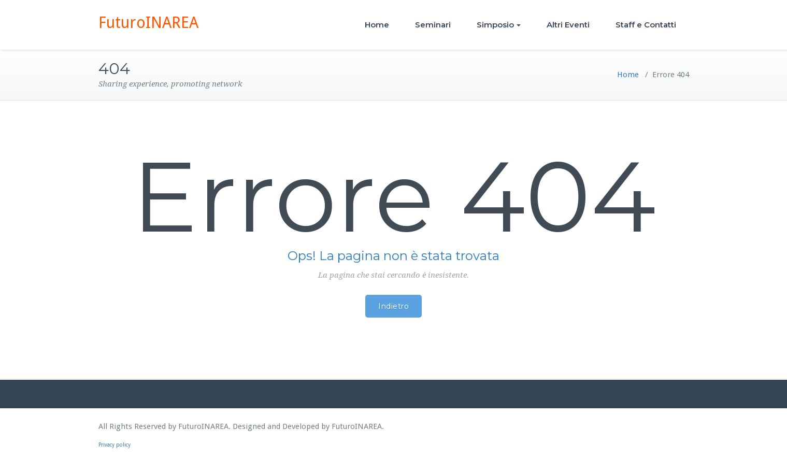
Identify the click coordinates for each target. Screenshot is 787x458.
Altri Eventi (568, 25)
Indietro (393, 306)
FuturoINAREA (148, 22)
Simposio (499, 25)
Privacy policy (114, 445)
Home (377, 25)
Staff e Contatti (646, 25)
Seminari (433, 25)
